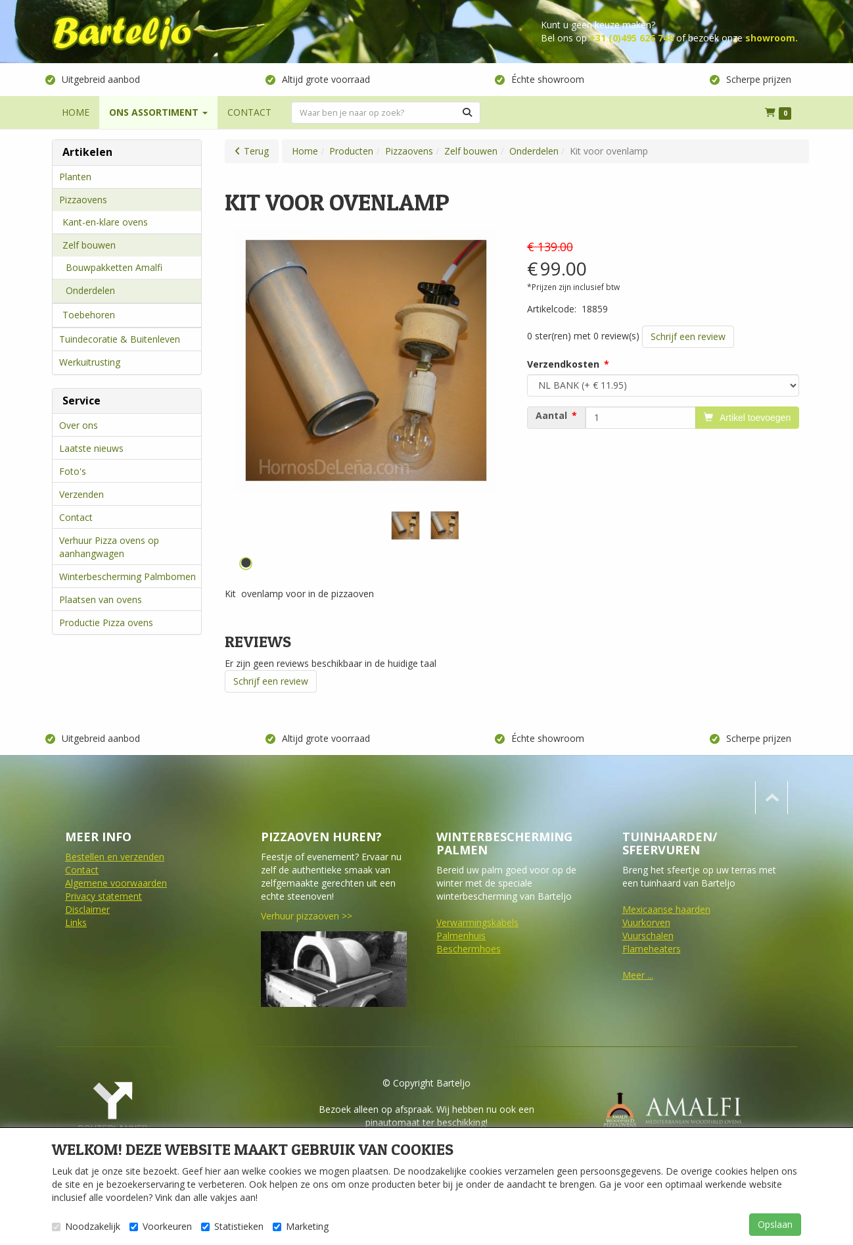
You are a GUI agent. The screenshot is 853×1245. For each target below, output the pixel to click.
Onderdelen (90, 290)
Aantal (551, 415)
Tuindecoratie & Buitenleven (119, 339)
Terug (256, 151)
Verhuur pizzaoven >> (306, 916)
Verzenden (81, 494)
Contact (76, 517)
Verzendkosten (563, 364)
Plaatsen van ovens (100, 599)
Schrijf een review (688, 336)
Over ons (78, 425)
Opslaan (775, 1224)
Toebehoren (88, 314)
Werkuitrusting (89, 362)
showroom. (771, 38)
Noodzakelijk (86, 1226)
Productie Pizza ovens (106, 622)
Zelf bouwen (89, 245)
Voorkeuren (160, 1226)
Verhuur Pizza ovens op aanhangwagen (109, 547)
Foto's (72, 471)
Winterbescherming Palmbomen (127, 576)
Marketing (301, 1226)
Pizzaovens (83, 199)
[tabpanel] (405, 525)
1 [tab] (245, 563)
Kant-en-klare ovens (105, 222)
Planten (75, 176)
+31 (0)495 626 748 (631, 38)
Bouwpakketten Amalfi (114, 267)
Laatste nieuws (91, 448)
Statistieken (232, 1226)
